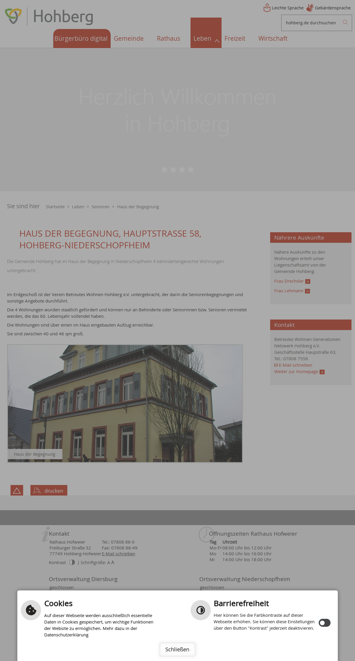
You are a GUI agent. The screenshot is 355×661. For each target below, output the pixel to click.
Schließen (177, 649)
